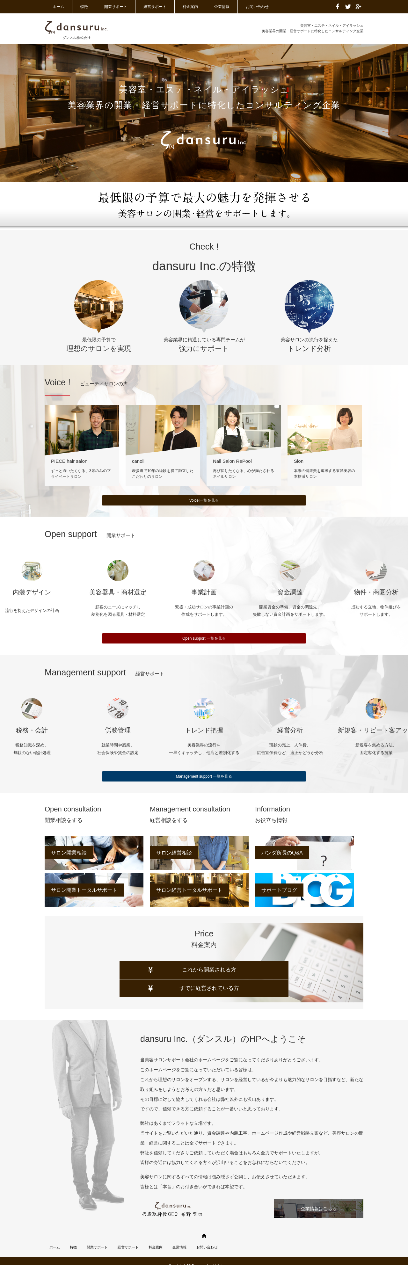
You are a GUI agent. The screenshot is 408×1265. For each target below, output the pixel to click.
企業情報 (221, 6)
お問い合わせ (257, 6)
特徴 (84, 6)
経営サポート (154, 6)
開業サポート (115, 6)
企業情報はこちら (319, 1199)
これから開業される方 (135, 979)
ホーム (58, 6)
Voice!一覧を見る (204, 500)
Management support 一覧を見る (204, 776)
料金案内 (190, 6)
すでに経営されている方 (285, 979)
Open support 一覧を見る (204, 638)
